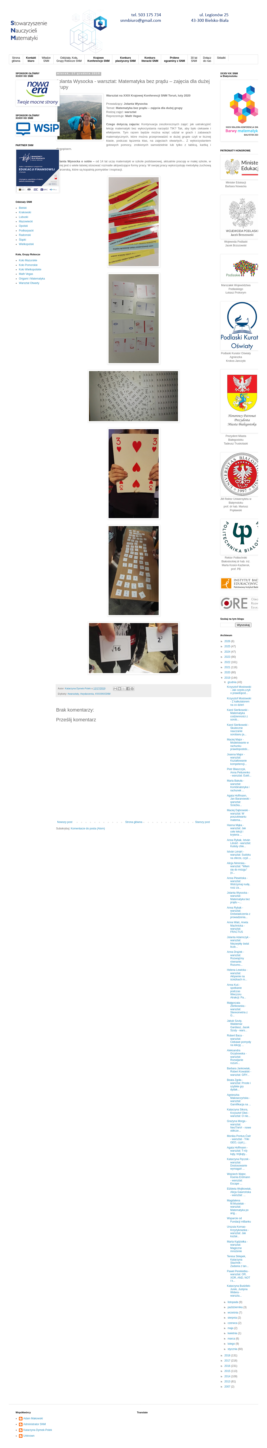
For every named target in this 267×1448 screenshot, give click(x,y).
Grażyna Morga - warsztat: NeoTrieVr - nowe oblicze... (239, 1126)
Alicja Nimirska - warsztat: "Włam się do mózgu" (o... (238, 868)
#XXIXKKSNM (102, 693)
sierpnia (233, 1317)
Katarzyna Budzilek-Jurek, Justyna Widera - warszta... (239, 1290)
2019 (228, 677)
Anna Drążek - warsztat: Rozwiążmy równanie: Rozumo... (235, 958)
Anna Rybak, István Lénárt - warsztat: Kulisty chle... (239, 843)
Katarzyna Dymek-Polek (37, 1430)
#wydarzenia (87, 693)
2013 (228, 1381)
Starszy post (202, 822)
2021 (228, 667)
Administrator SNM (34, 1424)
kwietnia (233, 1333)
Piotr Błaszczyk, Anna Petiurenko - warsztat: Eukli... (239, 772)
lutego (232, 1343)
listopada (233, 1302)
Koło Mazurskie (28, 260)
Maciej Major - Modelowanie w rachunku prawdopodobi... (238, 744)
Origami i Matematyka (32, 278)
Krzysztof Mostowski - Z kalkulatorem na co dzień (239, 701)
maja (231, 1328)
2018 (228, 1355)
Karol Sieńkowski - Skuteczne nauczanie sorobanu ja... (238, 729)
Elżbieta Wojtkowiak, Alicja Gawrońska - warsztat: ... (239, 1192)
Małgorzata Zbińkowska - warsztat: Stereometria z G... (237, 1009)
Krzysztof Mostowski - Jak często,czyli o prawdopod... (239, 690)
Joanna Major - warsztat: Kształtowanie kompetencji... (237, 759)
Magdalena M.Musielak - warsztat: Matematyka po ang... (238, 1207)
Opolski (23, 225)
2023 (228, 656)
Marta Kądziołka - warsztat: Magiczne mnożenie (237, 1246)
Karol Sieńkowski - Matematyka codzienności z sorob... (238, 714)
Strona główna (133, 822)
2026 (228, 641)
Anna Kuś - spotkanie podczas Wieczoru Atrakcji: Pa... (236, 991)
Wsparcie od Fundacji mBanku (239, 1220)
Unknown (28, 1435)
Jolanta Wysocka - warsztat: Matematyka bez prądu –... (238, 897)
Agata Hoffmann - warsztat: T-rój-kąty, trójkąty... (237, 1151)
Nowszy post (64, 822)
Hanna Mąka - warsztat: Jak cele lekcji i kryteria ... (236, 830)
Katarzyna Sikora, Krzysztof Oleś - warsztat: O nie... (238, 1113)
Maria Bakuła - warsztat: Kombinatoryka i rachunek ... (238, 785)
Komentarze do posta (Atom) (88, 828)
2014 (228, 1376)
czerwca (233, 1323)
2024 (228, 651)
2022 (228, 662)
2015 (228, 1371)
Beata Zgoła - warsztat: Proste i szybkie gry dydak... (239, 1084)
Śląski (22, 239)
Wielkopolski (26, 244)
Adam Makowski (33, 1418)
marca (232, 1338)
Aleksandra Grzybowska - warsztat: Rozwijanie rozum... (237, 1057)
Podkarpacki (26, 230)
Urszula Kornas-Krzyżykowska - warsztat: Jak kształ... (238, 1231)
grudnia (232, 682)
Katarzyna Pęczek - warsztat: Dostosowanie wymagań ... (238, 1164)
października (235, 1307)
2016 (228, 1366)
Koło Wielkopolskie (30, 269)
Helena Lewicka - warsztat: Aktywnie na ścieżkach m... (237, 974)
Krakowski (25, 212)
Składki (221, 57)
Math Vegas (26, 274)
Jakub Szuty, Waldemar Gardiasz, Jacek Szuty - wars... (238, 1025)
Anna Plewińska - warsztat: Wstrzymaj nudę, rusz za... (238, 883)
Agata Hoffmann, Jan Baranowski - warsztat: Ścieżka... (239, 800)
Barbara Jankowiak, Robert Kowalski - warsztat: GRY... (239, 1071)
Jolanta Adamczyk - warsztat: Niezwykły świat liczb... (238, 942)
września (233, 1312)
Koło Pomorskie (28, 265)
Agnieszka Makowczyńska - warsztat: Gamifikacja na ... (239, 1099)
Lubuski (23, 217)
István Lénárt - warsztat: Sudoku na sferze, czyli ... (239, 855)
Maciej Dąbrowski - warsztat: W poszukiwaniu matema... (238, 815)
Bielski (23, 207)
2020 (228, 672)
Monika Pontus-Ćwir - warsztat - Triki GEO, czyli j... (239, 1139)
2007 (228, 1386)
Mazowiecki (26, 221)
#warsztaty (73, 693)
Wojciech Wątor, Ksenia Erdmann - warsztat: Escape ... (238, 1178)
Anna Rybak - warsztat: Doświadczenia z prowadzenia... (238, 912)
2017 (228, 1360)
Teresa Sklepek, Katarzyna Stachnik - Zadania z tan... (238, 1261)
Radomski (25, 235)
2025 (228, 646)
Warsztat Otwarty (29, 283)
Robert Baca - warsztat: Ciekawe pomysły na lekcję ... (239, 1040)
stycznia (233, 1349)
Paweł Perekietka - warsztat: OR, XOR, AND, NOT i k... (238, 1276)
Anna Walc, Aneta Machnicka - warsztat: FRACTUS (237, 927)
